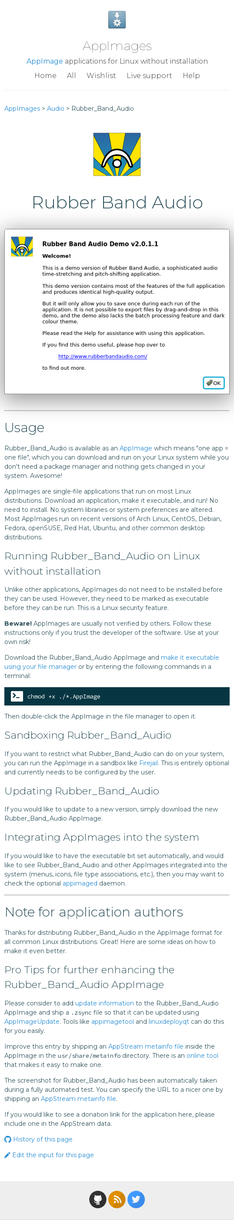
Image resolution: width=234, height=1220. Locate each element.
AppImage (45, 61)
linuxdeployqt (169, 1022)
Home (45, 76)
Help (191, 76)
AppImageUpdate (32, 1022)
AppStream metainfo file (146, 1046)
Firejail (148, 763)
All (71, 76)
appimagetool (112, 1022)
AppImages (117, 45)
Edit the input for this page (49, 1155)
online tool (202, 1056)
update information (104, 1003)
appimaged (80, 883)
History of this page (38, 1139)
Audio (55, 108)
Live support (149, 76)
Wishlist (101, 76)
